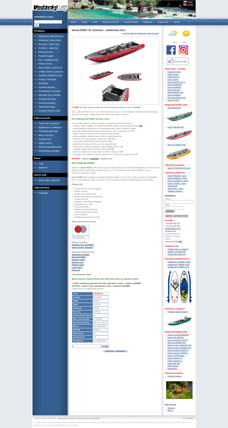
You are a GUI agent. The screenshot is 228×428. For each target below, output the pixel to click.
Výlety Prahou (45, 143)
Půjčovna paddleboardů (50, 147)
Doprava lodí (44, 139)
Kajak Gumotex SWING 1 (177, 353)
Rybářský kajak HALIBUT (177, 312)
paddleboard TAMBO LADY (178, 265)
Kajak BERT (172, 369)
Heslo (167, 205)
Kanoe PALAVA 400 (175, 127)
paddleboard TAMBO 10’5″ (178, 267)
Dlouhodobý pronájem (49, 151)
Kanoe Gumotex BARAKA (178, 335)
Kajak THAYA (173, 80)
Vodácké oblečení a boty (50, 75)
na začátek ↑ (190, 418)
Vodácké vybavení (174, 191)
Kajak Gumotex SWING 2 (177, 350)
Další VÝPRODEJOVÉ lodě (178, 168)
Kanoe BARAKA (174, 95)
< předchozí (109, 351)
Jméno (168, 199)
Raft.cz (170, 410)
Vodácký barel (78, 265)
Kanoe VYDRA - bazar (176, 183)
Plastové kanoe (45, 52)
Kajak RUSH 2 (173, 77)
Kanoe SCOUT (173, 100)
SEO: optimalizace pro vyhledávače (88, 418)
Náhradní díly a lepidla (49, 95)
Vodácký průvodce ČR (176, 252)
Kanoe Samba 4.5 (174, 358)
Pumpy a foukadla (47, 79)
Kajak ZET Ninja (174, 72)
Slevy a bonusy (45, 135)
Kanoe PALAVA (173, 90)
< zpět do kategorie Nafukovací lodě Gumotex (140, 33)
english (190, 4)
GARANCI (94, 159)
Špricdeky (43, 83)
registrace (168, 216)
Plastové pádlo (78, 260)
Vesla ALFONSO (79, 257)
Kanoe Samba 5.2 (174, 361)
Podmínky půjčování (48, 131)
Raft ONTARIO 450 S (176, 82)
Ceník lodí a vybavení (49, 123)
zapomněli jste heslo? (180, 216)
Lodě (40, 163)
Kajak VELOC (173, 366)
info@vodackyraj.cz (173, 229)
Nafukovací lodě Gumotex (51, 36)
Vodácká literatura (47, 99)
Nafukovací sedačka (80, 255)
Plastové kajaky (46, 56)
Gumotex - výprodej (48, 48)
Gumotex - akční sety (48, 44)
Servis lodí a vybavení (49, 180)
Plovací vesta (77, 262)
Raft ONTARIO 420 (175, 92)
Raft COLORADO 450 (176, 98)
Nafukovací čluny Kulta (49, 40)
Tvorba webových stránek (65, 418)
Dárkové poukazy (46, 103)
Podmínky (43, 193)
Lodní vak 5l (77, 267)
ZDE (141, 126)
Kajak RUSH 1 (173, 74)
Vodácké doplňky (46, 87)
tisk (184, 418)
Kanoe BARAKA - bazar (177, 178)
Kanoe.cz (171, 408)
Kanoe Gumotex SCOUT (177, 340)
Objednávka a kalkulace (50, 127)
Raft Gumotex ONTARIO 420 (179, 348)
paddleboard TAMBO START (179, 262)
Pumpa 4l (76, 270)
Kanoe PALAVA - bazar (176, 176)
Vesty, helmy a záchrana (50, 67)
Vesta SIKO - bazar (175, 189)
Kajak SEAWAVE (174, 87)
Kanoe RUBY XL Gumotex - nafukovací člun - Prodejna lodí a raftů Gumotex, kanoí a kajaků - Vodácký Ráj (50, 6)
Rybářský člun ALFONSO (83, 245)
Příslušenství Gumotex (49, 91)
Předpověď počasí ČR (176, 254)
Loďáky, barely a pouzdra (50, 71)
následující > (121, 351)
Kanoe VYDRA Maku (176, 356)
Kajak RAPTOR (173, 363)
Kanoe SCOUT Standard (82, 248)
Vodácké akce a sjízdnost (177, 249)
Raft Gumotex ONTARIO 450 (179, 345)
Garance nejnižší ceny (49, 110)
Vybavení (43, 167)
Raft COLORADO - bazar (177, 181)
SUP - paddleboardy (48, 60)
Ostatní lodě (172, 186)
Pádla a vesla (45, 63)
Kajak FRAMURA (174, 85)
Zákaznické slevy (46, 107)
